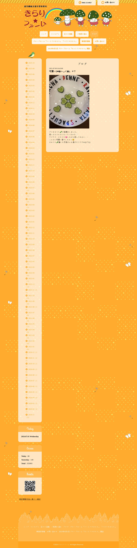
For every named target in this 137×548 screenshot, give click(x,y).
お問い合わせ (108, 2)
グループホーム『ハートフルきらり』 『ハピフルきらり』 (55, 41)
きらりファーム (63, 544)
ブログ (94, 34)
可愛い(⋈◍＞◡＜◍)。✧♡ (62, 71)
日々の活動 (68, 34)
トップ (43, 34)
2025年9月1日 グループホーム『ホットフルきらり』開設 (69, 48)
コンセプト (55, 34)
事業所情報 (86, 41)
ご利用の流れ (82, 34)
